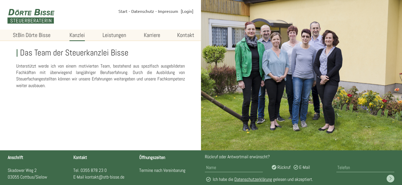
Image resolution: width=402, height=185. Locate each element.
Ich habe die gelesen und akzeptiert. (263, 179)
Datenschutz (142, 11)
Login (187, 11)
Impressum (168, 11)
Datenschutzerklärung (253, 179)
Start (122, 11)
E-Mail (304, 167)
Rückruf (283, 167)
